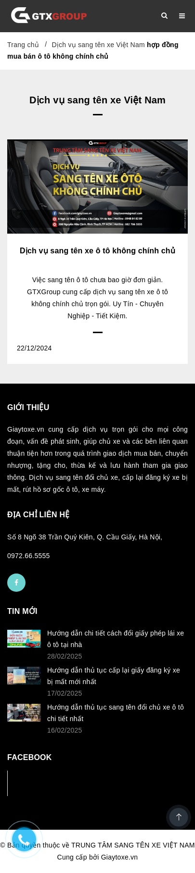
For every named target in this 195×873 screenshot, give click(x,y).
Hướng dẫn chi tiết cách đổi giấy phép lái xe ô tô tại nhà (115, 639)
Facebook (39, 783)
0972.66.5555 (28, 556)
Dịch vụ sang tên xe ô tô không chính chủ (97, 251)
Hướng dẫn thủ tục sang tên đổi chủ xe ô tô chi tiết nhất (115, 713)
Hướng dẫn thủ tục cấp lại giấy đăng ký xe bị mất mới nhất (113, 676)
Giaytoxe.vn (119, 857)
